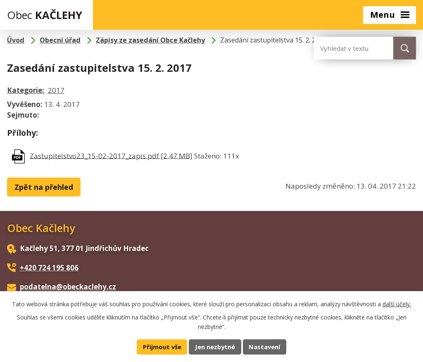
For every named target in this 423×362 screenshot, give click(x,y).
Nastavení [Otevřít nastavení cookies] (264, 347)
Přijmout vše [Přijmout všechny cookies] (162, 347)
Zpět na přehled (43, 187)
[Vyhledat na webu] (347, 48)
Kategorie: (25, 90)
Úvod (15, 40)
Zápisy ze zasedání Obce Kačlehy (150, 40)
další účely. (397, 304)
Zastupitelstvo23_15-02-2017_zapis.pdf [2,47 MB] (111, 155)
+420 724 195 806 (49, 267)
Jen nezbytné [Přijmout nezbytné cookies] (215, 347)
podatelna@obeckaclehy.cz (68, 286)
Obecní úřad (60, 40)
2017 (56, 90)
